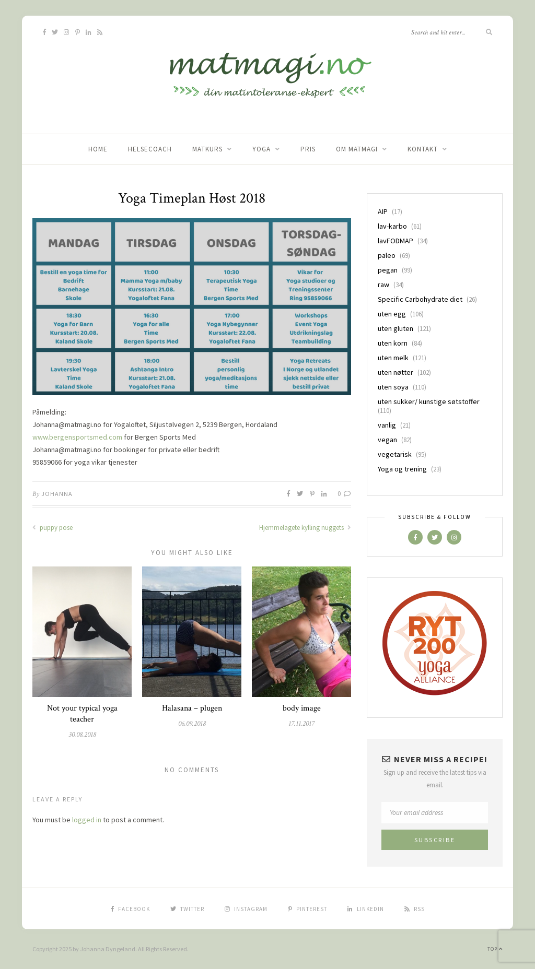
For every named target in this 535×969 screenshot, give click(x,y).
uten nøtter (395, 372)
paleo (387, 255)
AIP (383, 211)
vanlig (387, 425)
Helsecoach (150, 149)
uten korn (393, 343)
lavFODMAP (395, 240)
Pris (308, 149)
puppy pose (52, 527)
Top (495, 949)
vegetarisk (395, 454)
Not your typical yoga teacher (82, 714)
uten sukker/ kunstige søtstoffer (429, 401)
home (98, 149)
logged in (86, 819)
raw (383, 284)
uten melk (393, 357)
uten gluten (395, 328)
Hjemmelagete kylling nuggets (305, 527)
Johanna (57, 494)
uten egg (392, 313)
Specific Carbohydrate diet (420, 299)
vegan (387, 439)
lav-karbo (392, 226)
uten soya (393, 387)
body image (302, 708)
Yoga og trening (402, 469)
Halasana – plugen (192, 708)
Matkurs (207, 149)
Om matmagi (357, 149)
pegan (388, 270)
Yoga (261, 149)
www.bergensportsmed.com (77, 437)
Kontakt (423, 149)
